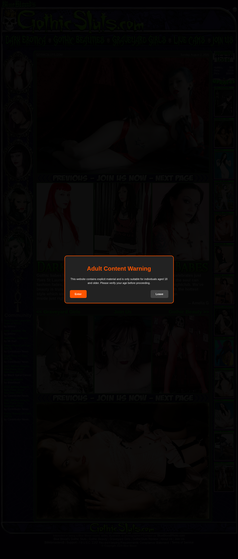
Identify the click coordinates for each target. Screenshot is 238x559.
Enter (78, 294)
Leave (159, 294)
